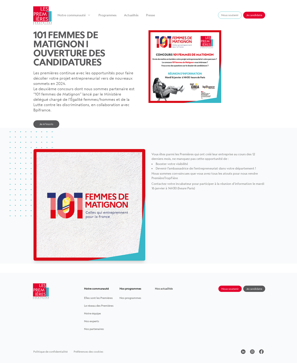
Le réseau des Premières (98, 305)
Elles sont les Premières (98, 297)
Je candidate (254, 15)
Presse (150, 15)
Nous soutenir (229, 15)
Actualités (131, 15)
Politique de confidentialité (50, 351)
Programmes (107, 15)
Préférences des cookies (88, 351)
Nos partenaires (94, 328)
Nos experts (91, 321)
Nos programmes (130, 297)
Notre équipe (92, 313)
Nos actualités (164, 288)
